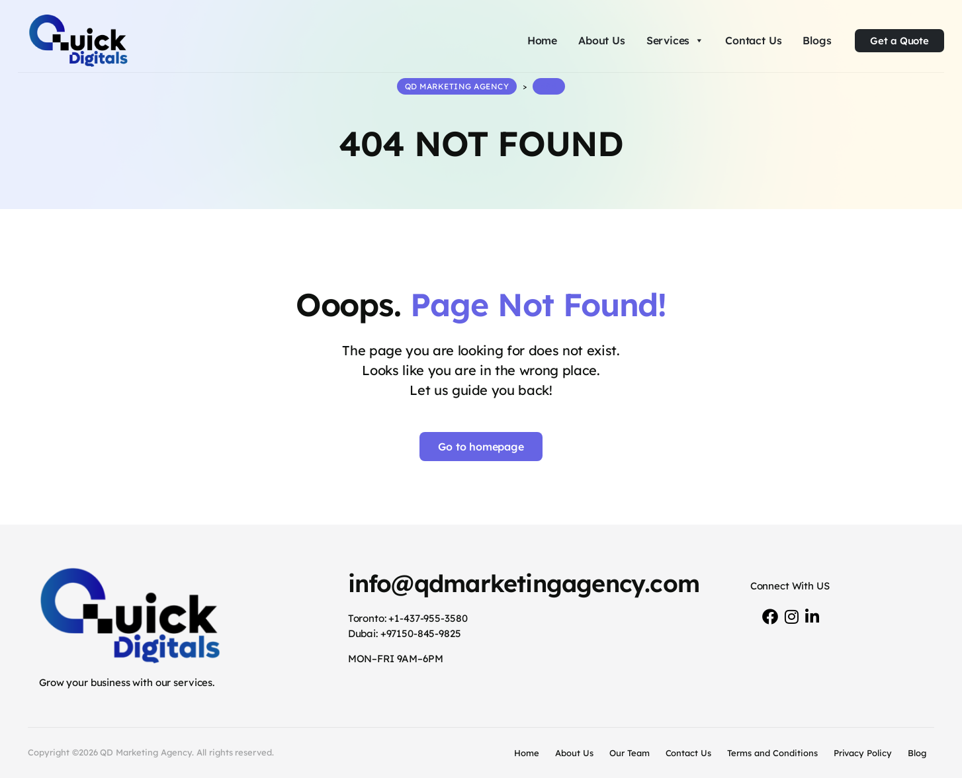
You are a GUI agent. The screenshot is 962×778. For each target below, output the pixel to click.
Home (542, 40)
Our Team (629, 753)
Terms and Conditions (772, 753)
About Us (601, 40)
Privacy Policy (863, 753)
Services (675, 40)
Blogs (817, 40)
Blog (917, 753)
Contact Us (753, 40)
